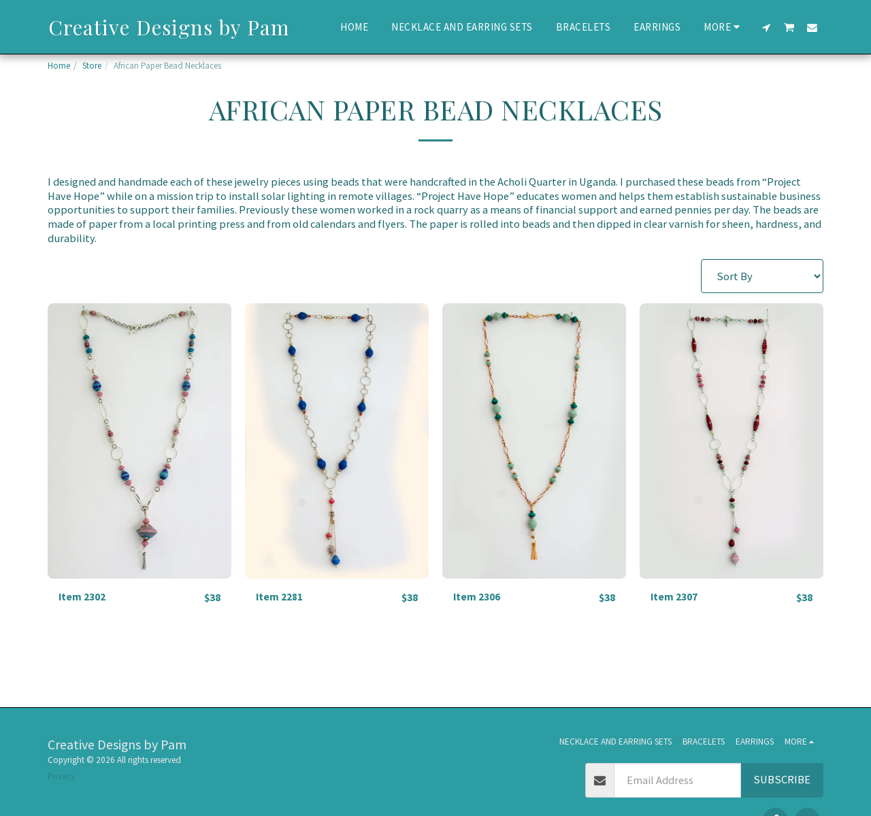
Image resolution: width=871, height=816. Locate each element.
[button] (766, 27)
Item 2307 (676, 597)
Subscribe (781, 779)
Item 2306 (478, 597)
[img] (139, 441)
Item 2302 (84, 597)
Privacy (61, 776)
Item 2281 (281, 597)
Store (91, 65)
